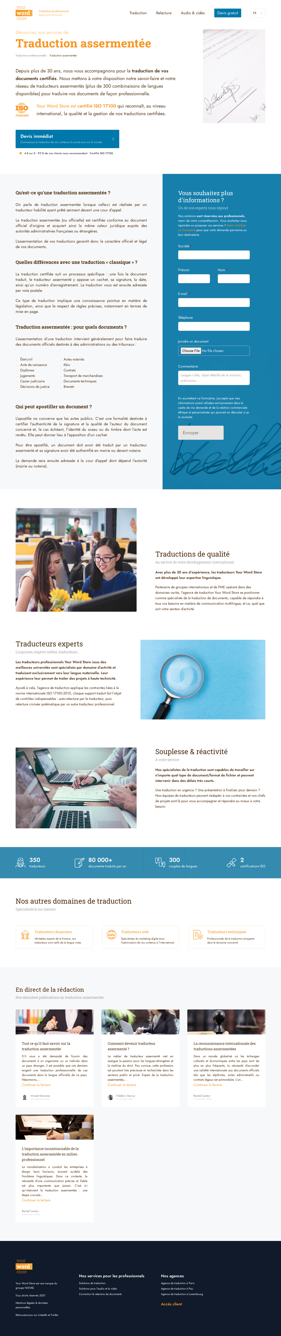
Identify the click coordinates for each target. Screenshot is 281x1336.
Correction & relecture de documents (100, 1294)
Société (185, 246)
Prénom (183, 269)
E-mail (184, 293)
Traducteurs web (135, 932)
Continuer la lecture (36, 1084)
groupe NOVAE (25, 1288)
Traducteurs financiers (53, 932)
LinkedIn (42, 1315)
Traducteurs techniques (226, 932)
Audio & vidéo (193, 13)
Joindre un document (193, 341)
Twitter (54, 1315)
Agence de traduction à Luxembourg (182, 1294)
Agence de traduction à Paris (178, 1283)
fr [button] (254, 13)
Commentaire (188, 366)
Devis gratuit (227, 13)
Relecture (164, 13)
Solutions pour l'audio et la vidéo (98, 1289)
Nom (223, 269)
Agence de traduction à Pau (177, 1289)
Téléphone (185, 317)
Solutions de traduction (92, 1283)
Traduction (138, 13)
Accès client (171, 1304)
